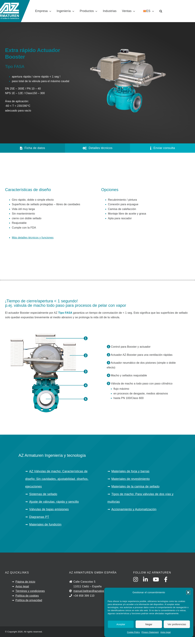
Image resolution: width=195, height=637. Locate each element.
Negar (148, 624)
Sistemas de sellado (43, 494)
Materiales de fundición (45, 524)
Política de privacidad (28, 600)
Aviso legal (165, 633)
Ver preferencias (177, 624)
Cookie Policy (133, 633)
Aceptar (120, 624)
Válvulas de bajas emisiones (49, 509)
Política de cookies (27, 595)
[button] (188, 592)
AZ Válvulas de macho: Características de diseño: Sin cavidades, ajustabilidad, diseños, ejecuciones (56, 479)
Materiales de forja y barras (130, 471)
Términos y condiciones (30, 591)
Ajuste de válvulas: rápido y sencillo (54, 501)
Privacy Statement (150, 633)
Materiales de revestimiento (130, 479)
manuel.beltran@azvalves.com (92, 591)
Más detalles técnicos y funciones (32, 237)
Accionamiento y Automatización (133, 509)
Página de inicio (25, 581)
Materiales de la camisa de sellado (135, 486)
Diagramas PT (39, 517)
